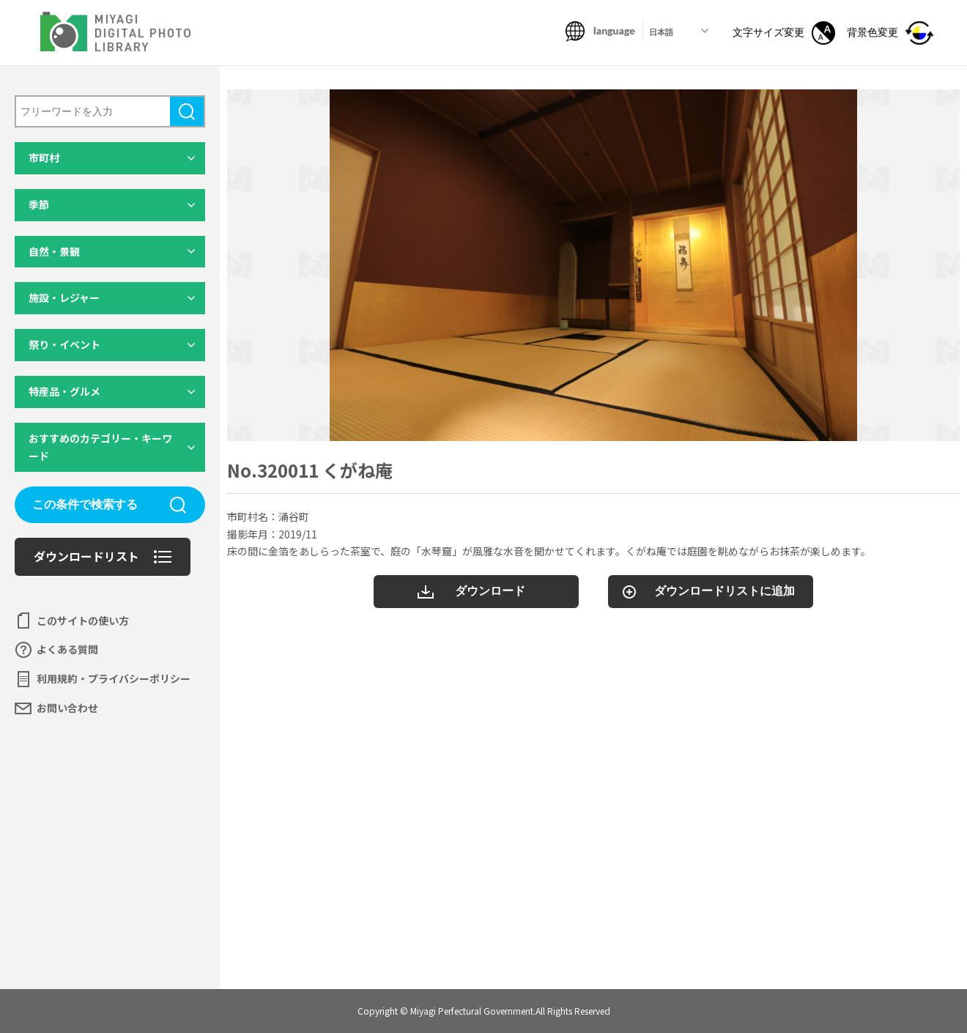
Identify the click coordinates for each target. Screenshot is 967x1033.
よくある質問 (67, 649)
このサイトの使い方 (83, 620)
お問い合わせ (67, 707)
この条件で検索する (85, 504)
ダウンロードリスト (86, 556)
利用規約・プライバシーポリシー (113, 678)
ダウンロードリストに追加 (724, 591)
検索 (187, 111)
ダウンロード (490, 591)
